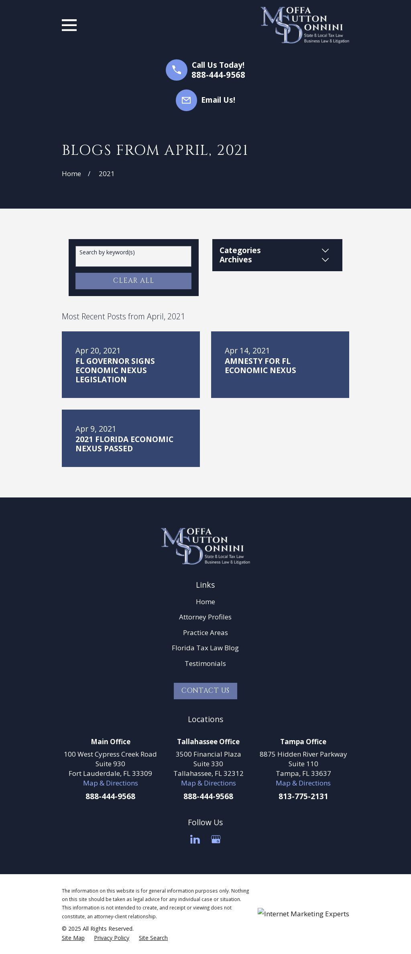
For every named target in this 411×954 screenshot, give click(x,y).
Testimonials (205, 663)
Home (205, 601)
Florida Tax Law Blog (205, 647)
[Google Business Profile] (216, 839)
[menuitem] (73, 938)
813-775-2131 (303, 796)
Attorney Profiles (205, 616)
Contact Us (205, 690)
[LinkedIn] (195, 839)
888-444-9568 (218, 75)
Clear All (133, 280)
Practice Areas (205, 632)
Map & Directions (110, 783)
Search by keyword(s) (107, 252)
